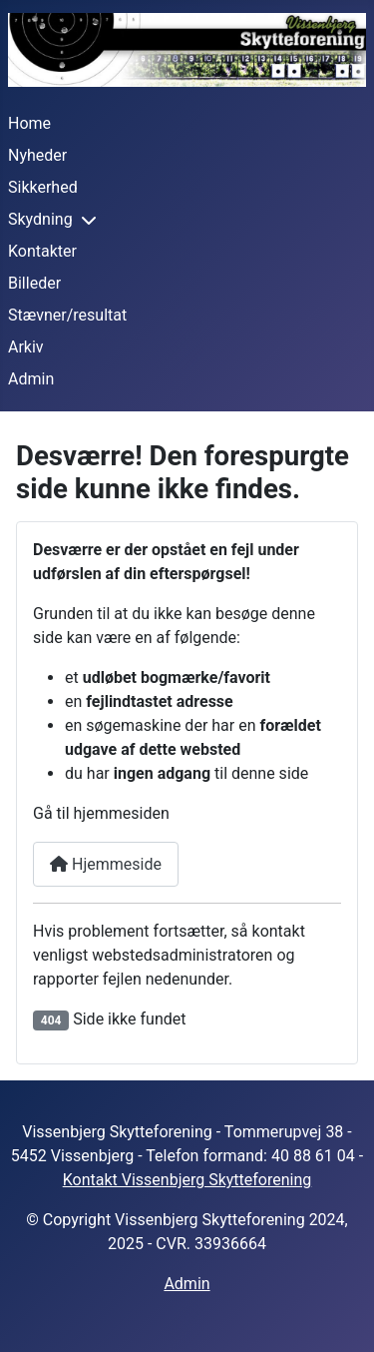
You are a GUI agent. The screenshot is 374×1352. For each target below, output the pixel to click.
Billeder (34, 283)
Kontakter (42, 251)
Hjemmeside (106, 864)
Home (29, 123)
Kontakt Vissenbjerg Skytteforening (187, 1179)
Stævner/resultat (67, 315)
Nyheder (37, 155)
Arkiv (26, 347)
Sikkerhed (43, 187)
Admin (31, 378)
